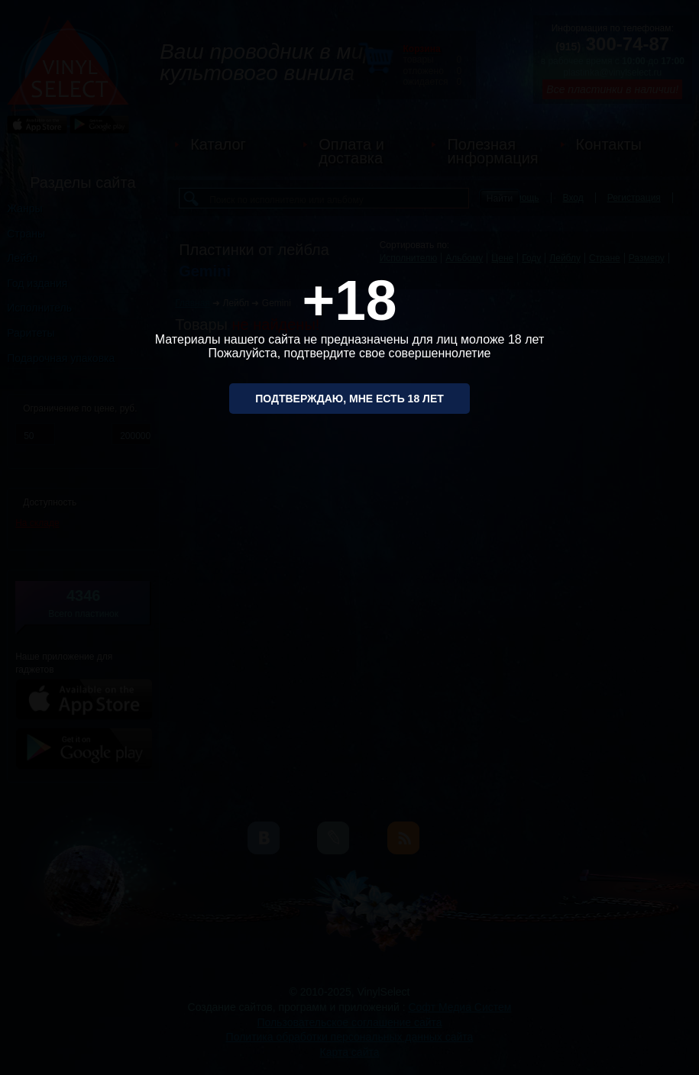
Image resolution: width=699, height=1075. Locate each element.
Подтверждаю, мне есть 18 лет (349, 398)
